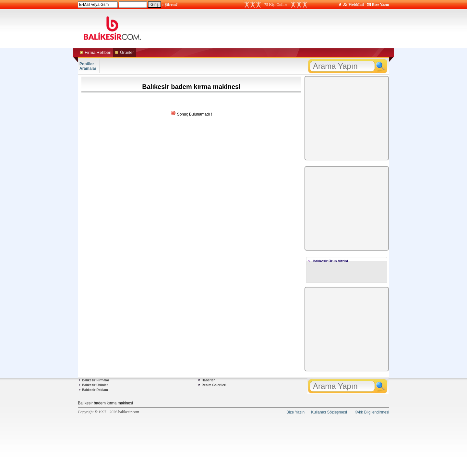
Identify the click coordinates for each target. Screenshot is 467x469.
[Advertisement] (294, 28)
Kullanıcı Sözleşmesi (329, 412)
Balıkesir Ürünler (95, 385)
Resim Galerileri (214, 385)
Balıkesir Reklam (95, 390)
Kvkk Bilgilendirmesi (371, 412)
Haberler (208, 380)
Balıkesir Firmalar (95, 380)
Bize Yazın (380, 4)
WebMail (356, 4)
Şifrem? (171, 4)
